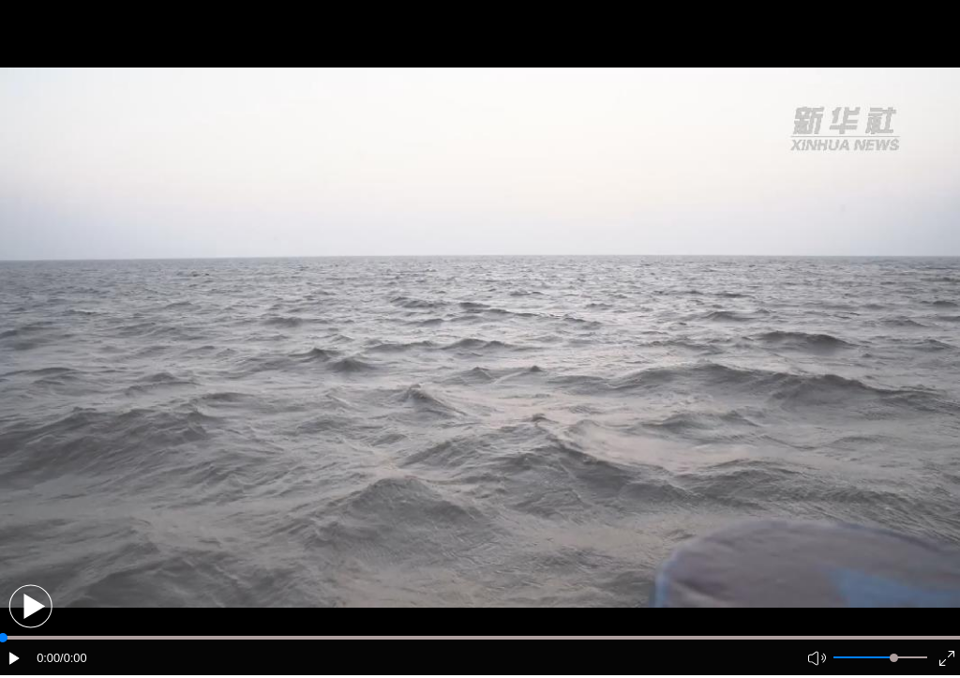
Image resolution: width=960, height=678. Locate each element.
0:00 (48, 658)
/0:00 (73, 658)
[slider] (894, 658)
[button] (30, 606)
